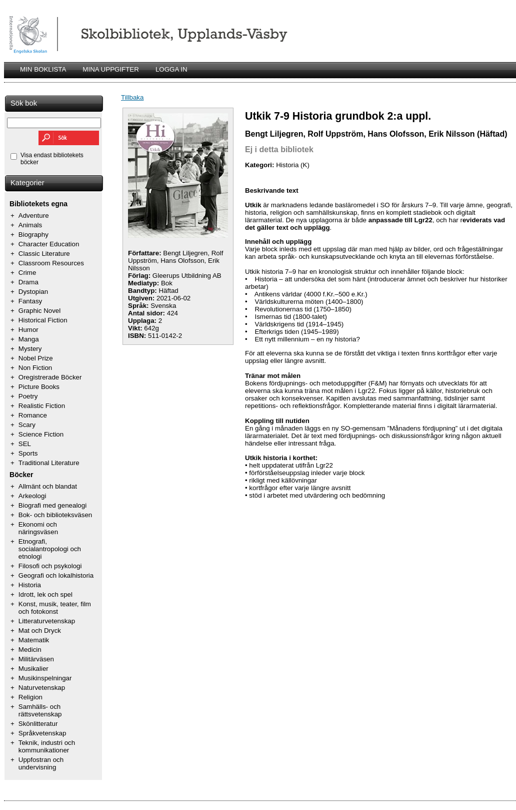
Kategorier (27, 183)
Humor (28, 329)
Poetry (28, 396)
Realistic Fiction (41, 406)
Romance (32, 415)
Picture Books (39, 386)
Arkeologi (32, 496)
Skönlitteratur (38, 723)
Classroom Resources (51, 263)
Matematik (33, 640)
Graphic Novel (39, 310)
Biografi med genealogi (52, 505)
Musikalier (33, 668)
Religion (30, 697)
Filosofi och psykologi (50, 566)
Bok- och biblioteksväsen (55, 515)
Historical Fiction (43, 320)
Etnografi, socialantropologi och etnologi (49, 549)
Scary (27, 425)
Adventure (33, 215)
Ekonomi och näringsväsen (38, 528)
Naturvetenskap (41, 687)
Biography (33, 234)
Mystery (30, 348)
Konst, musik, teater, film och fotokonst (54, 607)
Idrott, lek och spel (45, 594)
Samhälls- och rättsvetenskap (40, 710)
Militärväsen (36, 659)
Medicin (30, 649)
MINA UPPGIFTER (110, 69)
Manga (28, 339)
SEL (24, 444)
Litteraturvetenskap (46, 621)
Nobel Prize (35, 358)
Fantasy (30, 301)
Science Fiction (41, 434)
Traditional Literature (49, 463)
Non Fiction (35, 367)
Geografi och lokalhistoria (56, 575)
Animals (30, 225)
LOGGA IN (172, 69)
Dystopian (33, 291)
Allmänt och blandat (47, 486)
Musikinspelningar (45, 678)
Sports (28, 453)
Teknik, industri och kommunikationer (46, 746)
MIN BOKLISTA (43, 69)
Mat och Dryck (39, 630)
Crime (27, 272)
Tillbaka (132, 97)
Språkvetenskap (42, 733)
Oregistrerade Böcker (50, 377)
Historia (29, 585)
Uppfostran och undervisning (41, 763)
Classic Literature (44, 253)
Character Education (49, 244)
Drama (28, 282)
